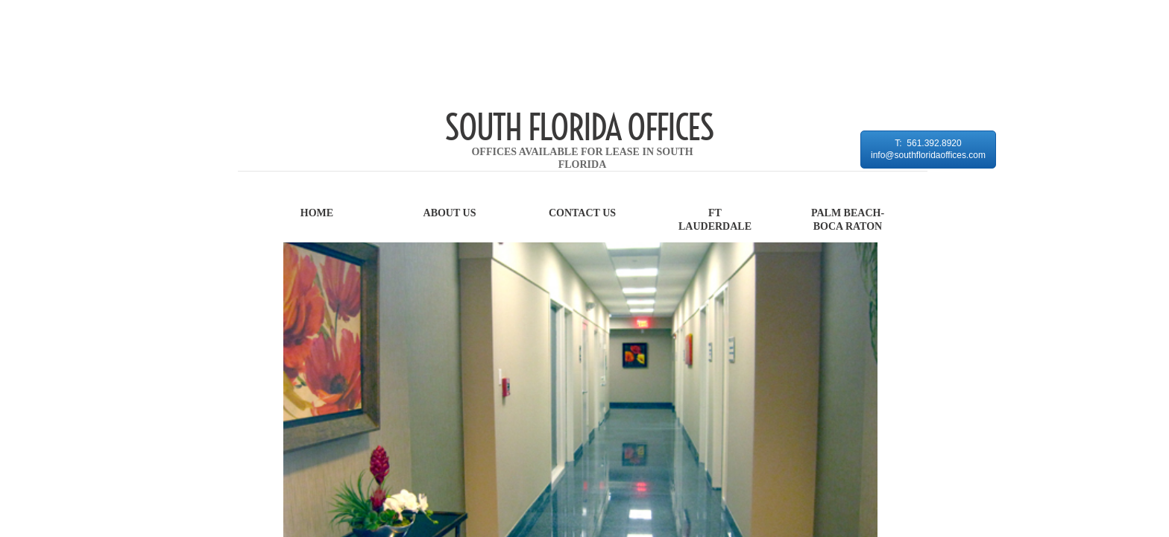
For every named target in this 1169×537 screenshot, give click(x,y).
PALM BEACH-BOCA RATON (847, 219)
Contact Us (582, 213)
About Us (449, 213)
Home (316, 213)
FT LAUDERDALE (715, 219)
